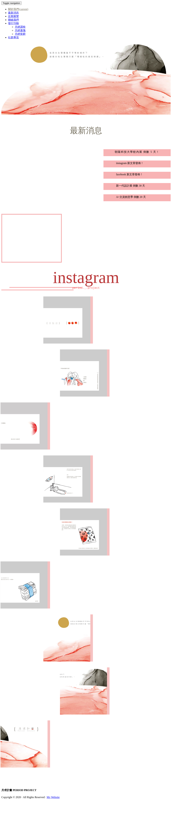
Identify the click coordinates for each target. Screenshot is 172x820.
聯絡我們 (13, 19)
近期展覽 (13, 16)
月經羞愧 (20, 30)
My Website (53, 797)
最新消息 (13, 12)
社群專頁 (13, 37)
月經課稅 (20, 26)
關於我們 (18, 9)
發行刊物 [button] (13, 23)
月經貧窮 (20, 33)
